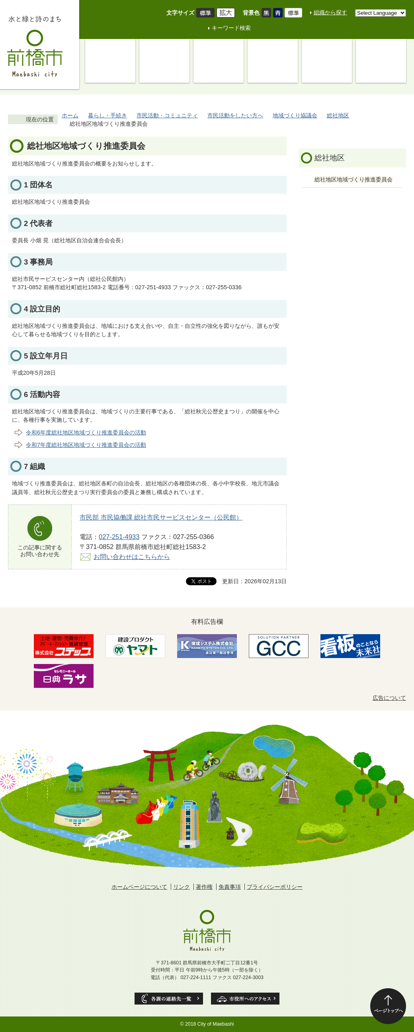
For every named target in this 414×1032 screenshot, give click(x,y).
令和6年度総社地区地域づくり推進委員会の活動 (86, 432)
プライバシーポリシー (275, 887)
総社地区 (338, 115)
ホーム (70, 115)
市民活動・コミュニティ (167, 115)
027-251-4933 (119, 536)
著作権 (204, 887)
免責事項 (230, 887)
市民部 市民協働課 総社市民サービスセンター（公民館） (161, 517)
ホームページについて (139, 887)
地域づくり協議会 (295, 115)
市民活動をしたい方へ (235, 115)
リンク (181, 887)
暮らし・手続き (107, 115)
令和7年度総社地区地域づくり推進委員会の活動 (86, 445)
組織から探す (330, 12)
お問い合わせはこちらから (132, 556)
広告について (389, 698)
